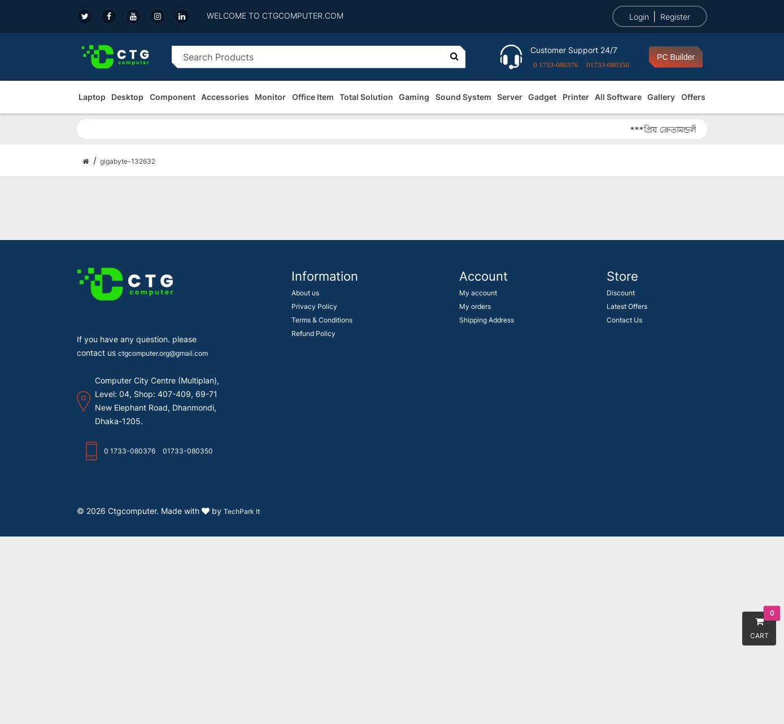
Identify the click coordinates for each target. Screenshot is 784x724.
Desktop (127, 97)
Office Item (313, 97)
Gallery (661, 97)
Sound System (463, 97)
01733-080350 (607, 64)
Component (172, 97)
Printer (576, 97)
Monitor (270, 97)
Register (675, 16)
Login (639, 16)
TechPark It (242, 511)
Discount (621, 293)
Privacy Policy (314, 306)
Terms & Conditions (321, 320)
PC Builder (676, 57)
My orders (475, 306)
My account (478, 293)
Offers (693, 97)
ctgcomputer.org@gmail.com (163, 353)
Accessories (225, 97)
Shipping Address (486, 320)
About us (305, 293)
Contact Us (624, 320)
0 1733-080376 (555, 64)
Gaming (414, 97)
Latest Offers (627, 306)
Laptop (92, 97)
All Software (618, 97)
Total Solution (366, 97)
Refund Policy (313, 333)
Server (509, 97)
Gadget (542, 97)
